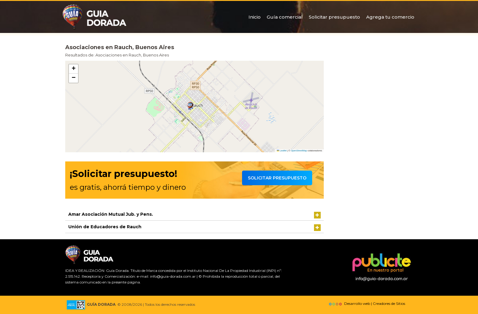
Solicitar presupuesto (334, 17)
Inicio (254, 17)
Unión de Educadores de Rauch (104, 226)
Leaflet (282, 150)
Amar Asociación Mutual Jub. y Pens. (110, 214)
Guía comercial (285, 17)
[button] (190, 106)
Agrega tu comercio (390, 17)
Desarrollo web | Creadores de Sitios (366, 303)
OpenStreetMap (299, 150)
